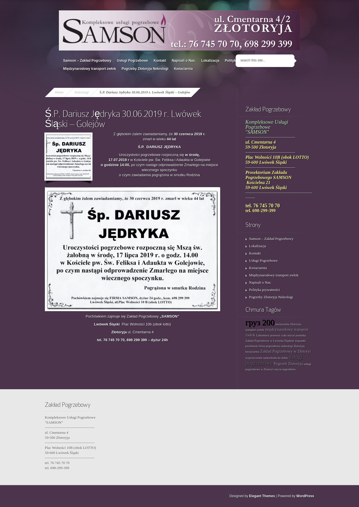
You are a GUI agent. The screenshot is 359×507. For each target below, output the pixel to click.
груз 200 (260, 322)
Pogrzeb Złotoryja (288, 363)
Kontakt (160, 61)
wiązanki (300, 340)
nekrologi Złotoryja (293, 346)
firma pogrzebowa (269, 346)
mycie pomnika (297, 335)
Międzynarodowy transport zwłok (89, 69)
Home (59, 92)
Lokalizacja (210, 61)
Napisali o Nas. (183, 61)
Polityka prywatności (264, 290)
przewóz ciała (278, 335)
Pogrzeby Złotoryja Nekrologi (145, 69)
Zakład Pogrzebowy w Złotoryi (285, 351)
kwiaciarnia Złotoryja (288, 324)
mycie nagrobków (285, 369)
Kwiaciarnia (183, 69)
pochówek (251, 346)
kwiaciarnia (252, 351)
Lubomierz (262, 335)
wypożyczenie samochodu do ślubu (266, 357)
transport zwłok (254, 329)
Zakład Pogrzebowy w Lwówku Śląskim (269, 340)
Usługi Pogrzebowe (132, 61)
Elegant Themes (262, 496)
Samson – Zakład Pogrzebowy (87, 61)
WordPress (305, 496)
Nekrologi (81, 92)
